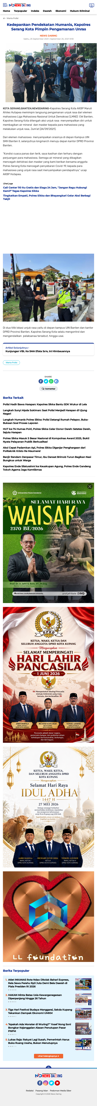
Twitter (53, 1084)
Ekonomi (61, 10)
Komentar (48, 388)
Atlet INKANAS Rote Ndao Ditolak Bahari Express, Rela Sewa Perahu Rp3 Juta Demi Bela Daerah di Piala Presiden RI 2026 (38, 983)
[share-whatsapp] (51, 381)
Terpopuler (20, 10)
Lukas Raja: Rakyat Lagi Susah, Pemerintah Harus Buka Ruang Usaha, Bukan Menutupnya (38, 1041)
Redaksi (30, 1090)
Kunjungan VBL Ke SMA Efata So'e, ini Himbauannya (38, 351)
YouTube (59, 1084)
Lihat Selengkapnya (48, 1056)
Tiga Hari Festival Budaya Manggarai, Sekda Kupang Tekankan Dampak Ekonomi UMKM (40, 1011)
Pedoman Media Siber (60, 1090)
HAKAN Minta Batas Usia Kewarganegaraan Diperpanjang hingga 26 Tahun (35, 997)
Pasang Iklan (41, 1090)
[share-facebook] (41, 381)
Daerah (47, 10)
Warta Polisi (11, 362)
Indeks (35, 10)
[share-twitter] (46, 381)
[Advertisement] (48, 226)
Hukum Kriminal (80, 10)
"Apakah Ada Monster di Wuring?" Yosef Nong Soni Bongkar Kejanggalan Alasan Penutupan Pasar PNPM (39, 1028)
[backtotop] (48, 1068)
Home (6, 10)
